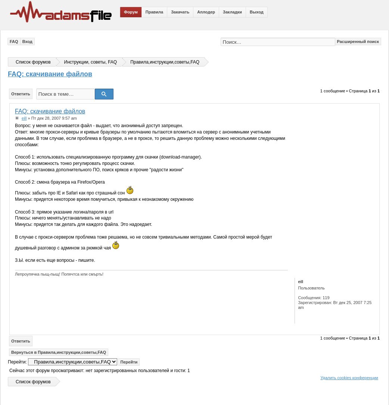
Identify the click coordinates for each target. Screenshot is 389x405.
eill (24, 118)
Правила (154, 12)
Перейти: (17, 362)
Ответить (20, 94)
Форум (131, 12)
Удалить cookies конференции (349, 377)
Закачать (180, 12)
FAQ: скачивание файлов (50, 74)
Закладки (232, 12)
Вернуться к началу (372, 329)
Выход (257, 12)
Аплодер (206, 12)
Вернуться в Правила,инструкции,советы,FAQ (58, 352)
